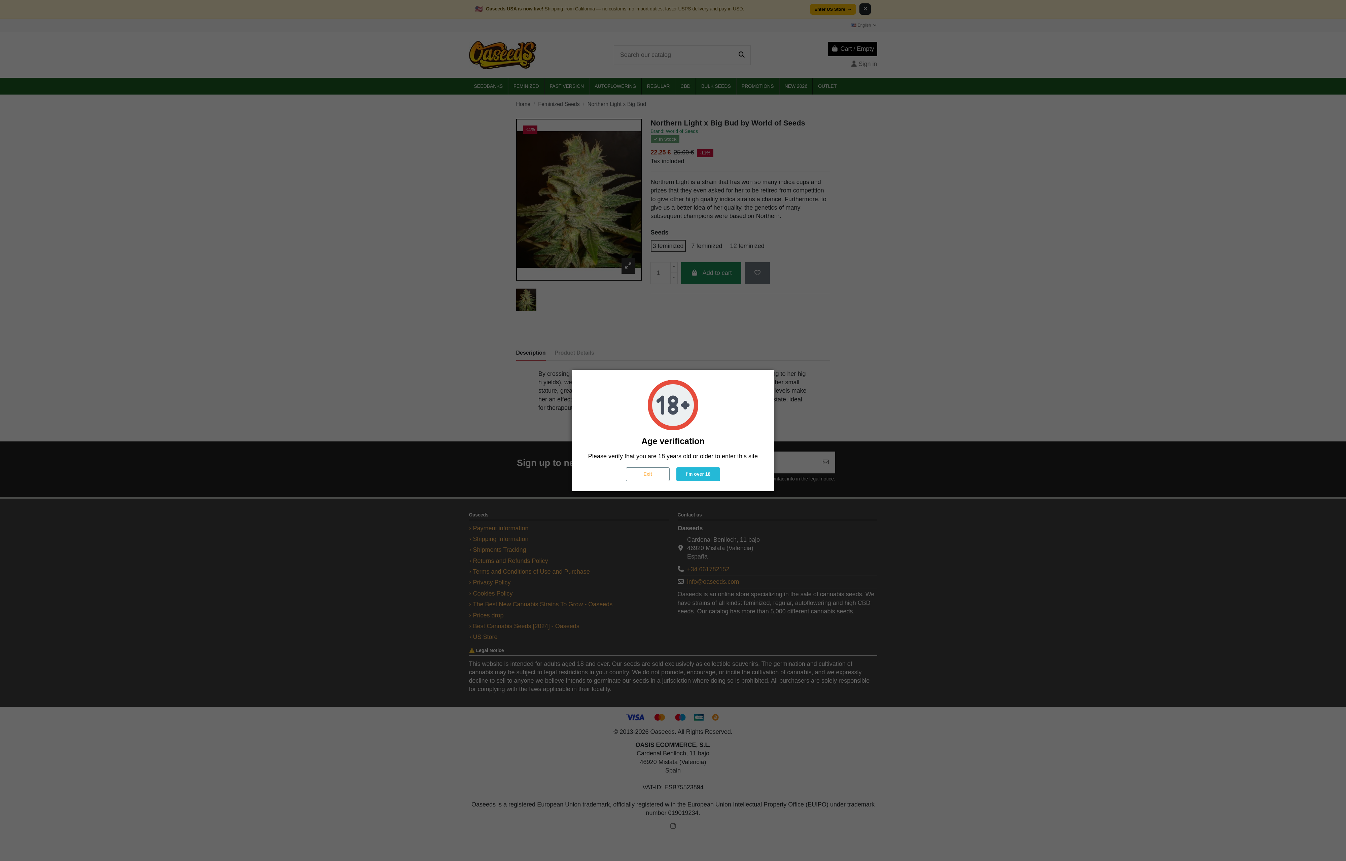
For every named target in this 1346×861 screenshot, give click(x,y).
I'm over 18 (698, 474)
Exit (647, 474)
